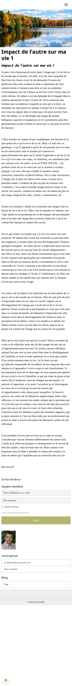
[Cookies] (6, 680)
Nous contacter (11, 569)
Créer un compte (7, 513)
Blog (6, 584)
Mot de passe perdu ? (22, 513)
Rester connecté (12, 507)
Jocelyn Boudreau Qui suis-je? (17, 563)
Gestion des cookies (36, 602)
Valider (36, 520)
